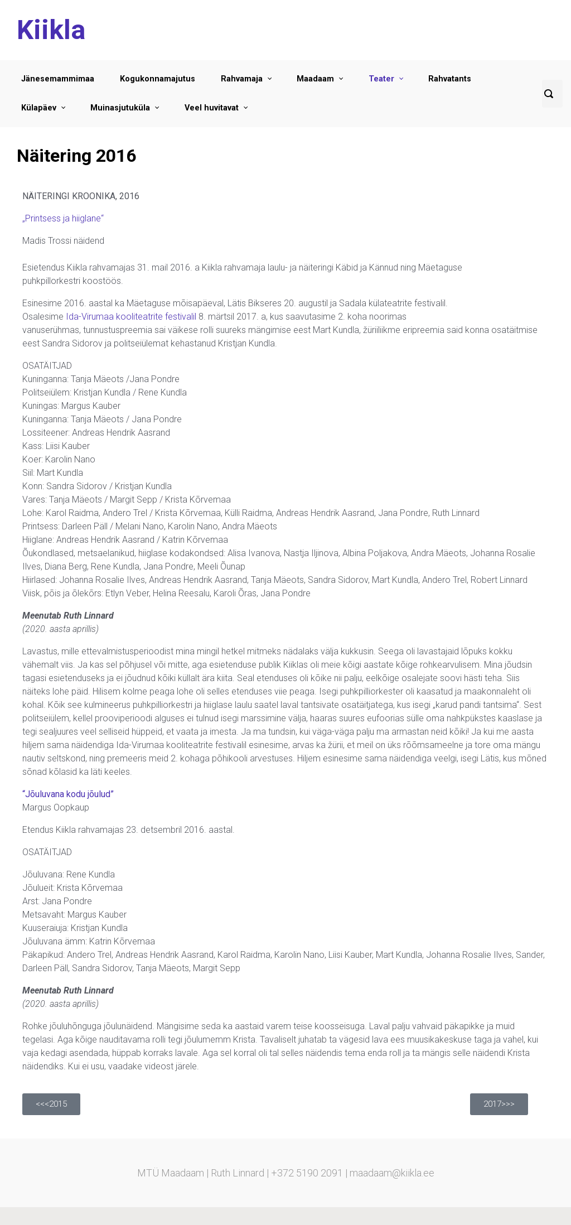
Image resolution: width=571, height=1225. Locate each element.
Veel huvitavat (212, 108)
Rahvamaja (242, 79)
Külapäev (38, 108)
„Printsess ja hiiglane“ (63, 218)
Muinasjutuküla (120, 108)
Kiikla (51, 30)
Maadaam (315, 79)
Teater (381, 79)
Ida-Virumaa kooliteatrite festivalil (131, 316)
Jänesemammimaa (57, 79)
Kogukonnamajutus (157, 79)
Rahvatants (449, 79)
